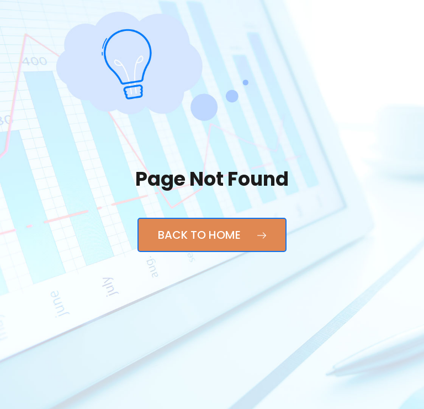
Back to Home (212, 235)
